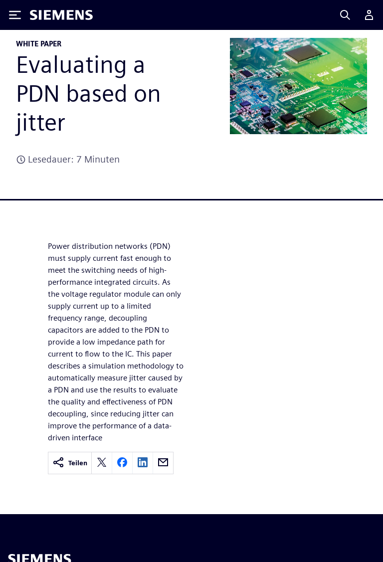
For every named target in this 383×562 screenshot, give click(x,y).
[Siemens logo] (61, 15)
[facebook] (122, 463)
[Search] (345, 15)
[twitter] (102, 463)
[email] (163, 463)
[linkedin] (143, 463)
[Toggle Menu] (15, 15)
